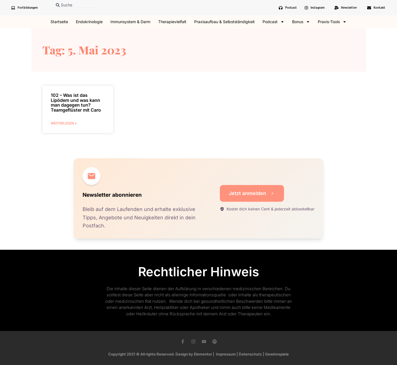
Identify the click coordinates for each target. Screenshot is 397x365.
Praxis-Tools (332, 22)
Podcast (273, 22)
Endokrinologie (89, 21)
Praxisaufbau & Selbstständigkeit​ (224, 21)
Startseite (59, 21)
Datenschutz (250, 354)
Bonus (301, 22)
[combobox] (76, 5)
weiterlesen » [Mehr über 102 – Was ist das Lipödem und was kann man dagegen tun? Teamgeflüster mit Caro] (64, 123)
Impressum (226, 354)
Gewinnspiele (277, 354)
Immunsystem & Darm (130, 21)
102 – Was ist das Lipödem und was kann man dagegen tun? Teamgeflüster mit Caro (76, 102)
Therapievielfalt (172, 21)
